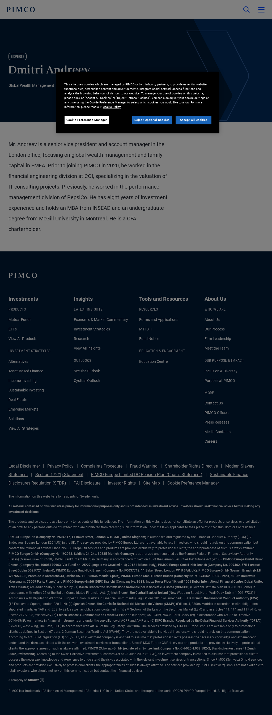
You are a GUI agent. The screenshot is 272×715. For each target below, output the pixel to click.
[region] (137, 102)
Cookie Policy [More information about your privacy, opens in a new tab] (112, 107)
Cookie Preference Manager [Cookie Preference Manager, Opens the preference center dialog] (86, 120)
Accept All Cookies (193, 120)
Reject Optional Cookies (152, 120)
